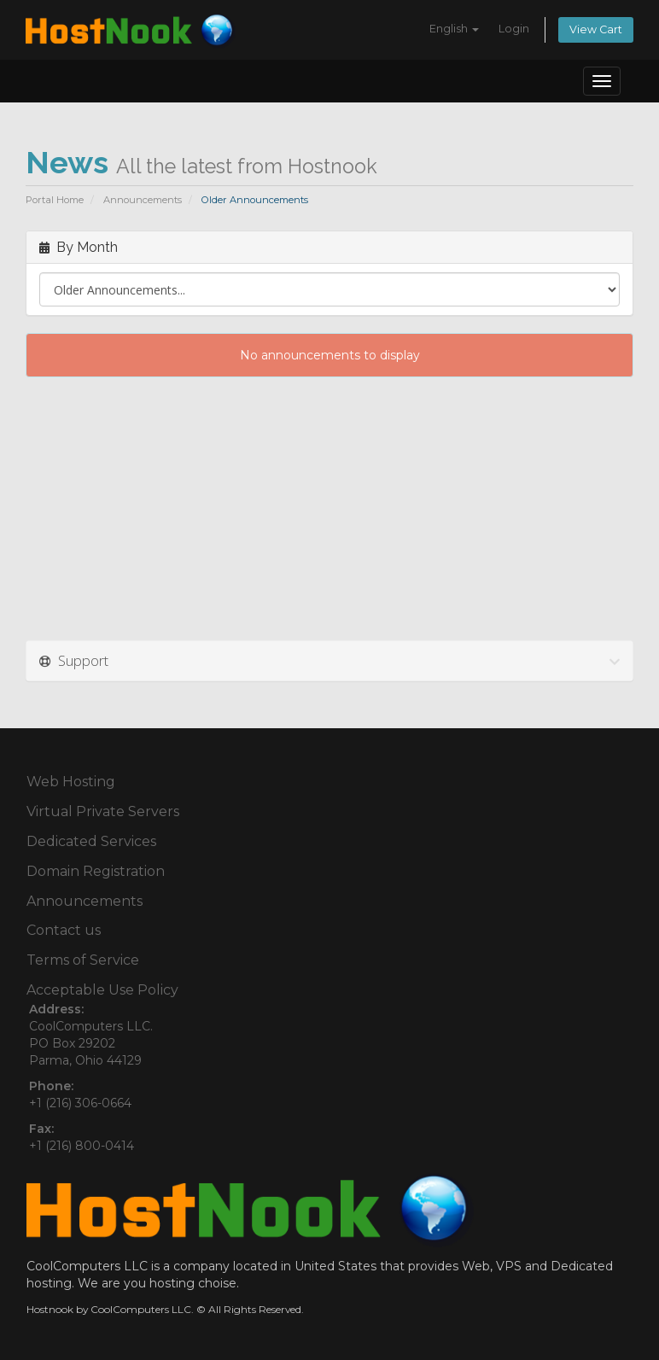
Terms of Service (82, 960)
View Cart (595, 29)
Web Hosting (70, 781)
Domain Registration (95, 871)
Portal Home (55, 200)
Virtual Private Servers (102, 811)
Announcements (142, 200)
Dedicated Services (91, 841)
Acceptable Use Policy (102, 990)
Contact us (63, 930)
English (454, 28)
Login (514, 28)
